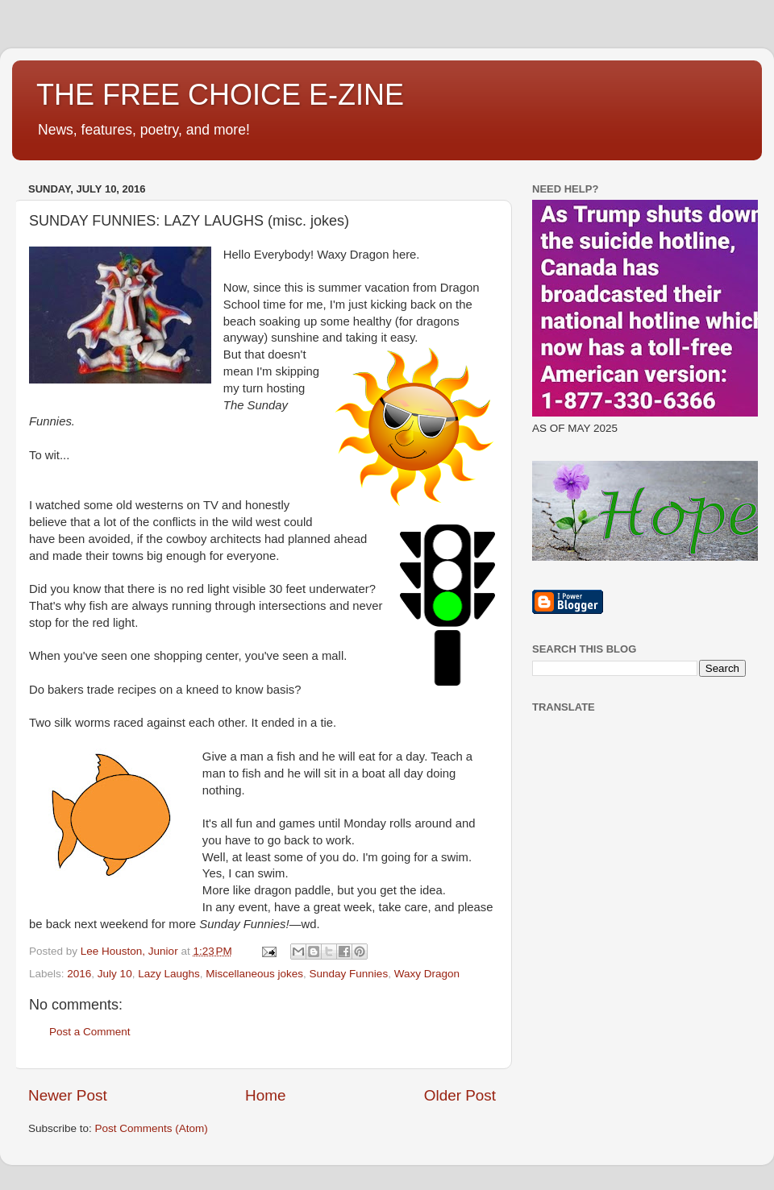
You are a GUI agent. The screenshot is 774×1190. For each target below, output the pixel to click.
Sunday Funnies (349, 974)
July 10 (115, 974)
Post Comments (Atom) (151, 1128)
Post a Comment (90, 1032)
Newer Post (67, 1095)
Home (265, 1095)
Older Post (460, 1095)
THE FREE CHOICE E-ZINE (220, 94)
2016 (79, 974)
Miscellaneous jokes (254, 974)
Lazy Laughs (169, 974)
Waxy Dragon (427, 974)
